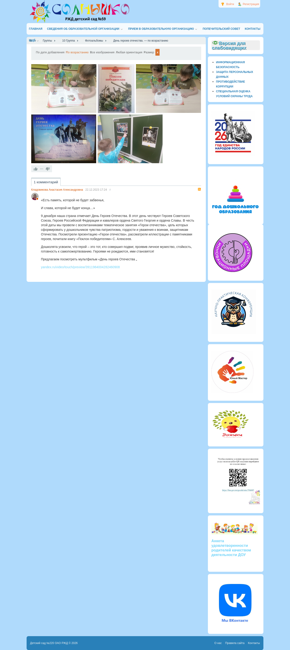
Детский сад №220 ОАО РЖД (49, 643)
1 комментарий (46, 192)
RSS (199, 199)
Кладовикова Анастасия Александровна (57, 199)
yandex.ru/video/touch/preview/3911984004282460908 (80, 277)
